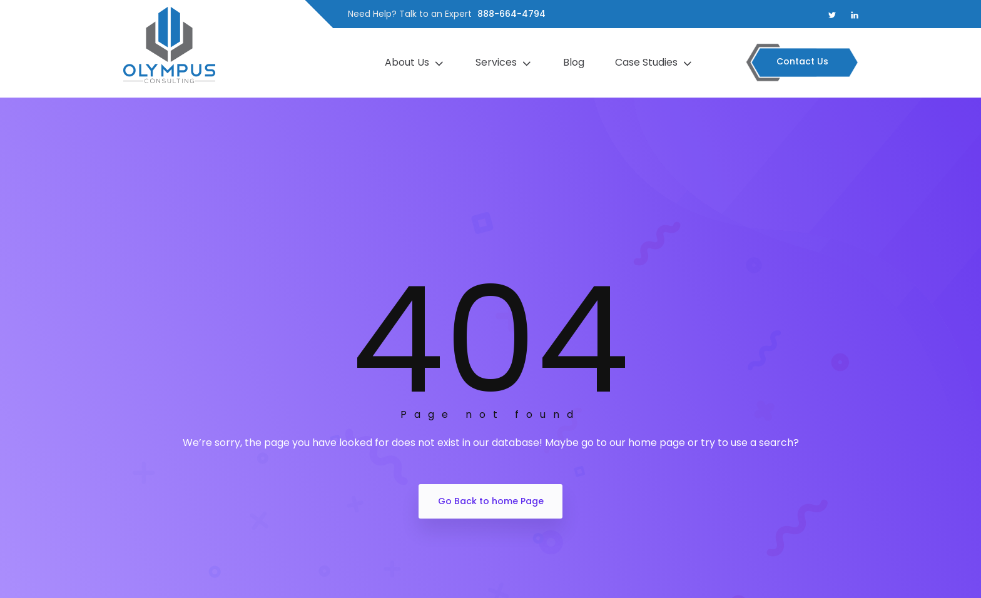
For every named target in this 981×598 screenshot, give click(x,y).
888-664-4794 (511, 14)
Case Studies (655, 63)
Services (505, 63)
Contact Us (802, 61)
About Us (416, 63)
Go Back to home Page (491, 501)
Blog (575, 62)
